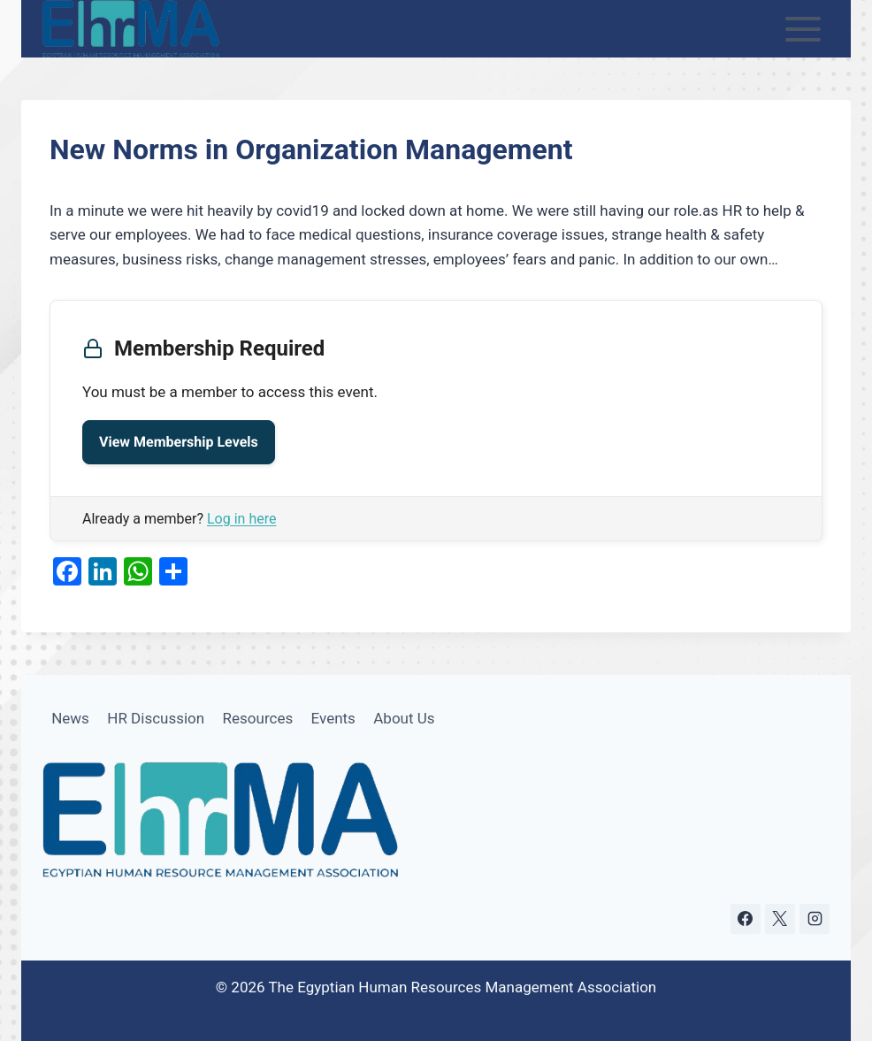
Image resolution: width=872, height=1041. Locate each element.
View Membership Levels (178, 441)
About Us (403, 718)
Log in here (241, 518)
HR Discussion (155, 718)
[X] (780, 919)
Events (333, 718)
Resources (258, 718)
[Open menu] (803, 29)
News (70, 718)
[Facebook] (745, 919)
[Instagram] (814, 919)
